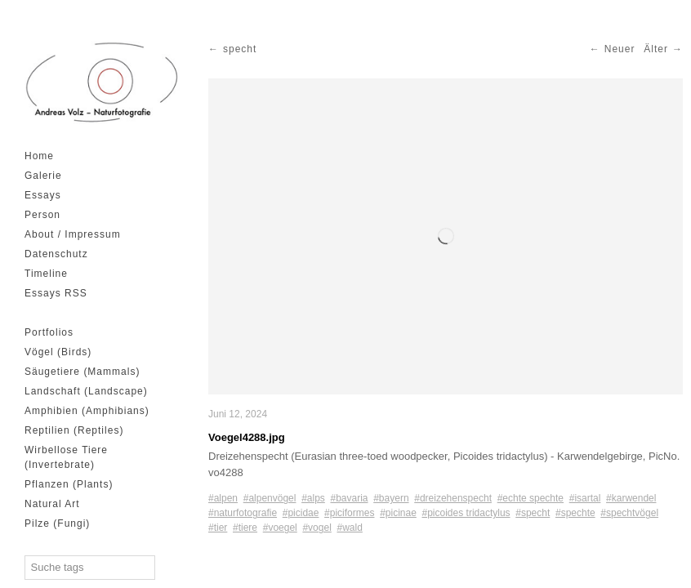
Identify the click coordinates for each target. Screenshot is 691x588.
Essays (43, 195)
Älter (656, 49)
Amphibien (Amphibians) (87, 410)
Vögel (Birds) (58, 352)
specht (239, 49)
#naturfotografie (242, 513)
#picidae (301, 513)
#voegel (280, 527)
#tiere (245, 527)
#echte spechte (530, 498)
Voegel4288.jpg (246, 437)
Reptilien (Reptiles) (74, 430)
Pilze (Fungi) (57, 523)
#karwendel (631, 498)
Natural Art (52, 504)
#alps (313, 498)
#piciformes (349, 513)
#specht (532, 513)
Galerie (43, 175)
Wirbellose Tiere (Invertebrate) (66, 457)
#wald (349, 527)
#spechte (575, 513)
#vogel (316, 527)
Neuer (619, 49)
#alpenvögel (269, 498)
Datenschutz (56, 254)
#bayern (390, 498)
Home (39, 156)
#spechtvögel (629, 513)
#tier (217, 527)
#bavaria (349, 498)
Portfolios (49, 332)
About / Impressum (73, 234)
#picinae (398, 513)
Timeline (46, 273)
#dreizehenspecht (453, 498)
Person (42, 214)
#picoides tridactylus (466, 513)
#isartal (585, 498)
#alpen (223, 498)
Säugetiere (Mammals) (82, 371)
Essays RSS (56, 293)
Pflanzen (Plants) (69, 484)
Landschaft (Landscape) (86, 391)
